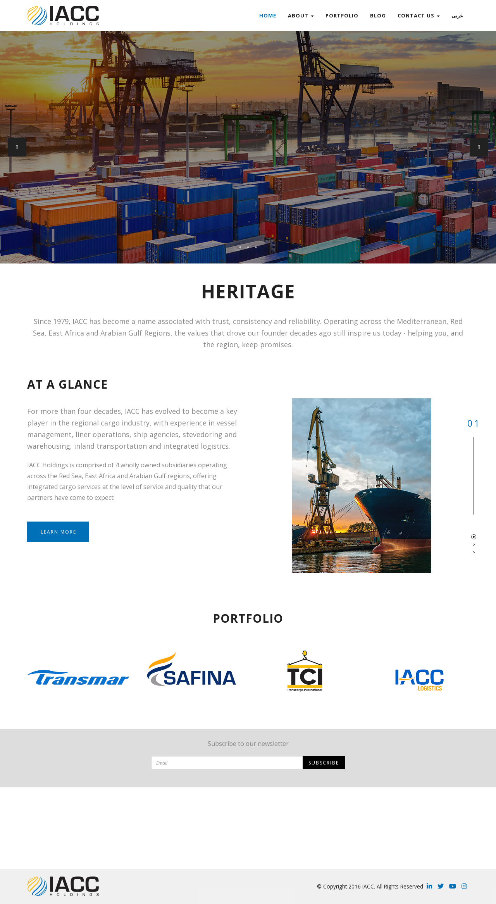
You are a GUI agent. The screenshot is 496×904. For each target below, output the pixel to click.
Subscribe (323, 762)
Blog (378, 15)
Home (267, 15)
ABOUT (301, 15)
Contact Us (419, 15)
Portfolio (342, 15)
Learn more (58, 532)
